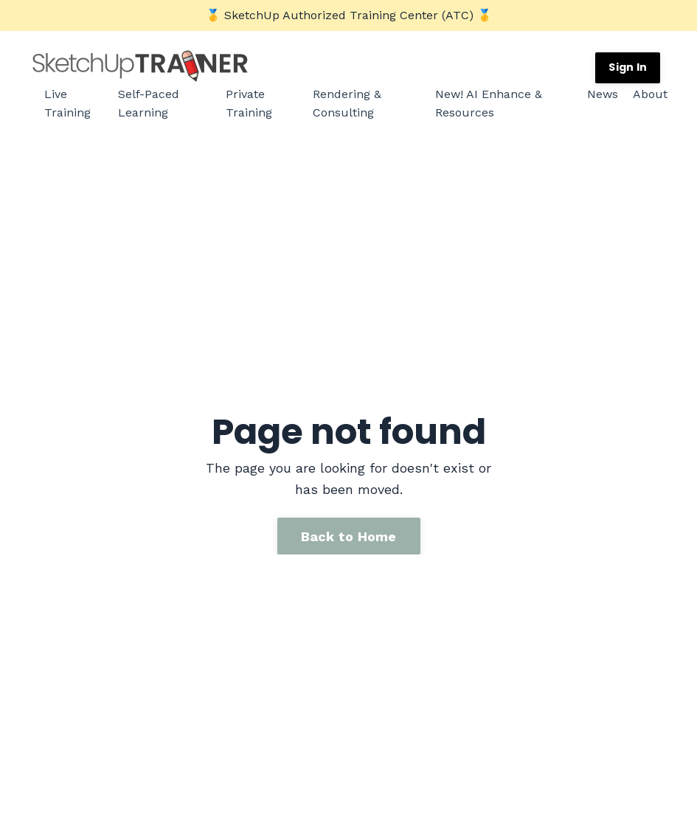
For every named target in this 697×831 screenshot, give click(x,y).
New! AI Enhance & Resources (488, 103)
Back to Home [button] (349, 534)
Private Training (249, 103)
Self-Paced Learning (148, 103)
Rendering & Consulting (347, 103)
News (602, 94)
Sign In (627, 67)
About (650, 94)
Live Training (67, 103)
